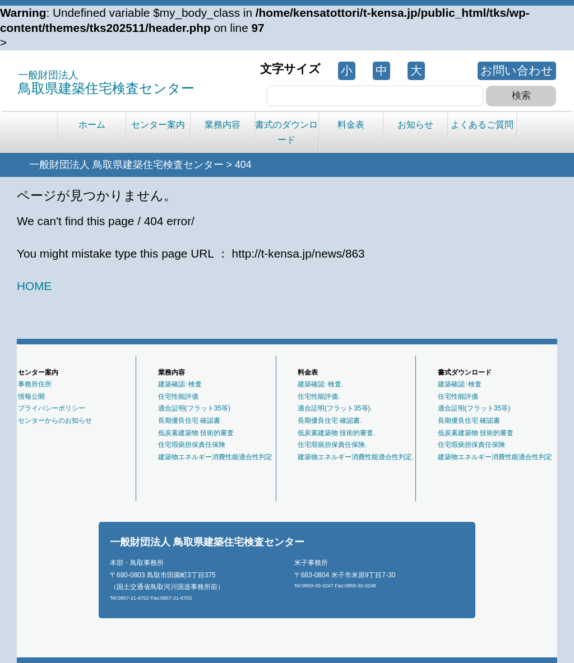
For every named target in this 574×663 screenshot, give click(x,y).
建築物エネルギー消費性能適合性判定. (356, 457)
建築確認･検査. (320, 384)
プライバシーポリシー (51, 408)
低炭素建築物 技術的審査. (337, 433)
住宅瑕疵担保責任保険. (332, 445)
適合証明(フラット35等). (335, 408)
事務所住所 (35, 384)
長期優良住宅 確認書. (330, 420)
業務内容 (222, 124)
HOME (34, 285)
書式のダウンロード (286, 132)
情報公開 (31, 396)
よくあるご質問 (482, 124)
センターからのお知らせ (55, 420)
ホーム (91, 124)
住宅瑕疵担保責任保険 (191, 445)
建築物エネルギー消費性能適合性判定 (215, 457)
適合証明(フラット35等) (194, 408)
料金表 (350, 124)
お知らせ (415, 124)
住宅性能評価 (178, 396)
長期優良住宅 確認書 (189, 420)
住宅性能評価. (319, 396)
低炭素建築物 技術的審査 (196, 433)
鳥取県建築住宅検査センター (106, 82)
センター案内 (158, 124)
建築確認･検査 (180, 384)
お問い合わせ (516, 70)
